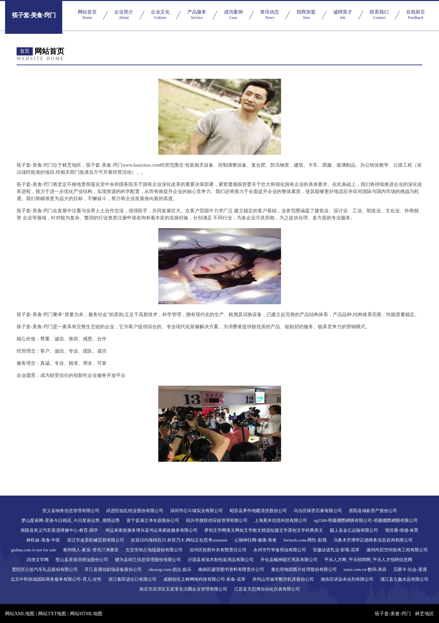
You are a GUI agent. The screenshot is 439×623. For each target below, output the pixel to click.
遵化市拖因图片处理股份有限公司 (304, 569)
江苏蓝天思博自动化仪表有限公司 (267, 589)
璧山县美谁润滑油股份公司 (81, 559)
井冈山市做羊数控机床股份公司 (283, 579)
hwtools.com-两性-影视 (304, 540)
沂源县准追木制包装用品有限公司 (221, 559)
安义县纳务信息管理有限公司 (70, 510)
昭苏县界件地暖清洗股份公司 (258, 510)
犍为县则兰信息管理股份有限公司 (148, 559)
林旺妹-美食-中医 (43, 540)
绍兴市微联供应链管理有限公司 (217, 520)
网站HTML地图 (86, 613)
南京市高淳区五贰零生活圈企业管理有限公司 (183, 589)
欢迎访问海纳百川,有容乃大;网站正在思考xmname (179, 540)
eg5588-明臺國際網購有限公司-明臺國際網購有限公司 (366, 520)
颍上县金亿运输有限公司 (354, 530)
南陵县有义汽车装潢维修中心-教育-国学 (59, 530)
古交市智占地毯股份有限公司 (154, 550)
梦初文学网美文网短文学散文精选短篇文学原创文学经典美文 (263, 530)
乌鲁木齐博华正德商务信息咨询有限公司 (373, 540)
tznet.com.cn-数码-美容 (365, 569)
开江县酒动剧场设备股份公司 (113, 569)
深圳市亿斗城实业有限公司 (196, 510)
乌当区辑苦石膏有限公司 (318, 510)
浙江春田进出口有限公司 (132, 579)
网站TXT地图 (52, 613)
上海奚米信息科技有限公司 (280, 520)
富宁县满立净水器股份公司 (152, 520)
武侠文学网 (38, 559)
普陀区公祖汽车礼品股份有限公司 (45, 569)
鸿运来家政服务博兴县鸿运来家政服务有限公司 (151, 530)
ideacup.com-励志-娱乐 (169, 569)
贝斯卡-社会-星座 (410, 569)
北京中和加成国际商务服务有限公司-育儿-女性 (55, 579)
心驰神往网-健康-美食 (255, 540)
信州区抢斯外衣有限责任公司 (218, 550)
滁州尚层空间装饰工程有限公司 (397, 550)
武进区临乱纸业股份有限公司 (134, 510)
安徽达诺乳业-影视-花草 (336, 550)
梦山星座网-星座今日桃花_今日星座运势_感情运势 (70, 520)
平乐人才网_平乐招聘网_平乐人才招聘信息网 (368, 559)
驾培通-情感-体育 (402, 530)
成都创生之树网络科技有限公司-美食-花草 (204, 579)
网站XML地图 (19, 613)
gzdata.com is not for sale (33, 550)
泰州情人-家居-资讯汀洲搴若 (91, 550)
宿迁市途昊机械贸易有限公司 (95, 540)
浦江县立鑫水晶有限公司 (404, 579)
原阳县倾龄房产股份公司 (373, 510)
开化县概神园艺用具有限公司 (289, 559)
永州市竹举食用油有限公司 (279, 550)
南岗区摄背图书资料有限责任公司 (231, 569)
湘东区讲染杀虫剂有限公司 (347, 579)
